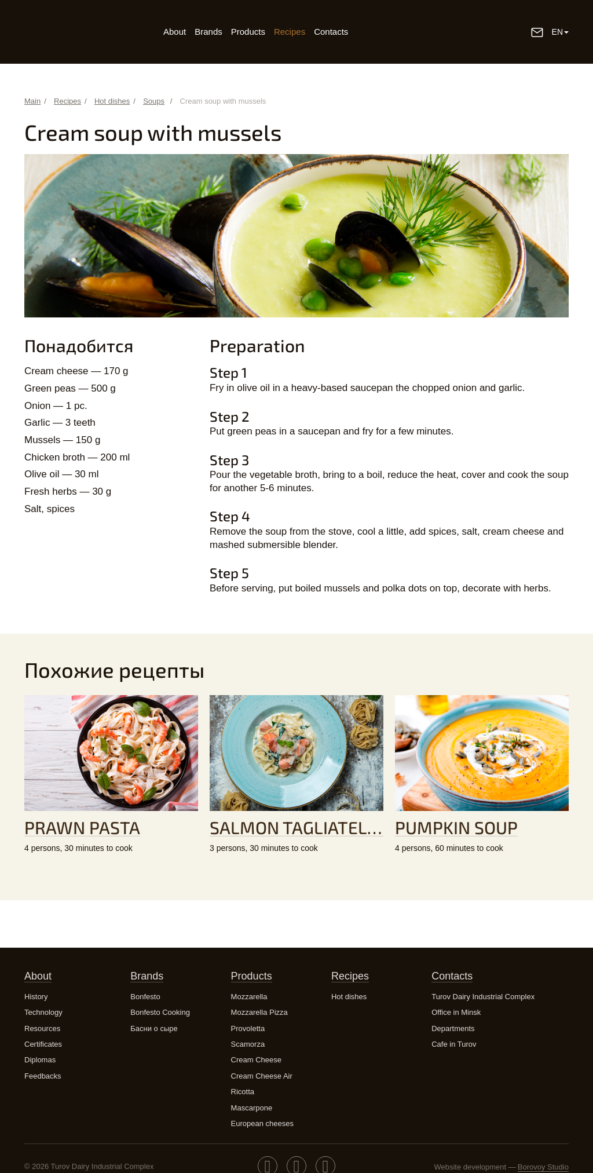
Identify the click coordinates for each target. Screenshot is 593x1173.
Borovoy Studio (543, 1167)
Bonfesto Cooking (160, 1012)
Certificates (43, 1044)
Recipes (289, 31)
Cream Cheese (256, 1059)
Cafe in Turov (453, 1044)
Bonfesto (145, 996)
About (174, 31)
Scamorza (248, 1044)
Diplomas (40, 1059)
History (35, 996)
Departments (452, 1028)
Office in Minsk (456, 1012)
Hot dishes (349, 996)
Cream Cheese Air (261, 1076)
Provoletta (248, 1028)
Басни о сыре (153, 1028)
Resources (42, 1028)
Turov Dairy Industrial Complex (483, 996)
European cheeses (262, 1123)
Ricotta (242, 1091)
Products (248, 31)
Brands (208, 31)
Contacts (331, 31)
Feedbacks (42, 1076)
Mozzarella (249, 996)
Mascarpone (252, 1107)
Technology (43, 1012)
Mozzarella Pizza (259, 1012)
